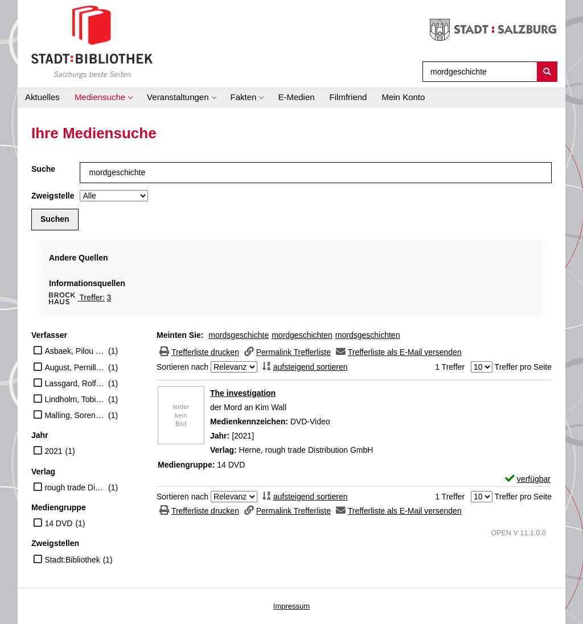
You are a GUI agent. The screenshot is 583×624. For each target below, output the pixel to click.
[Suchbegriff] (477, 72)
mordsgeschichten (367, 335)
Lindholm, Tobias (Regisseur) (74, 399)
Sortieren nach (182, 366)
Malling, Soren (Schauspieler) (74, 415)
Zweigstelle (52, 195)
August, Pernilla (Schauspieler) (74, 367)
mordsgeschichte (238, 335)
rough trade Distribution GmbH (74, 487)
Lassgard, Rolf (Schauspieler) (74, 383)
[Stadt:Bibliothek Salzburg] (92, 41)
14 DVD (58, 523)
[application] (103, 97)
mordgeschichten (302, 335)
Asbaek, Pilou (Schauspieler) (74, 351)
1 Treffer (450, 366)
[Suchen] (547, 71)
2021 (53, 451)
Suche (43, 168)
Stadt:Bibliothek (72, 559)
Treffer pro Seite (523, 366)
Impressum (291, 606)
